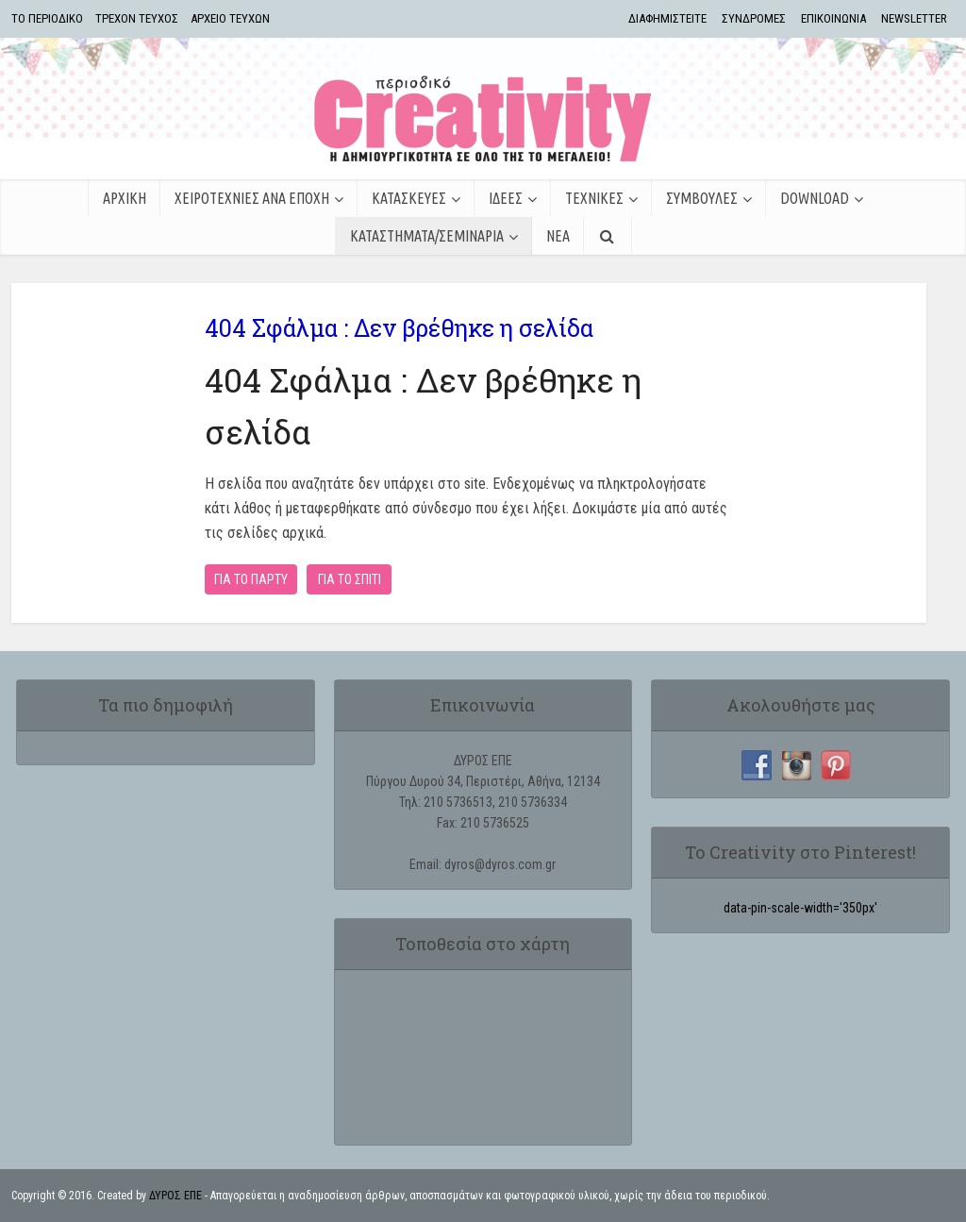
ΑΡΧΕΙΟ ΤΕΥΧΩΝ (230, 18)
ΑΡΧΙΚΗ (124, 198)
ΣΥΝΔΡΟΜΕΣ (754, 18)
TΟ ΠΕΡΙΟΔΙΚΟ (47, 18)
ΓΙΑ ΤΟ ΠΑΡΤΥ (251, 579)
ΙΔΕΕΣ (506, 198)
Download (814, 198)
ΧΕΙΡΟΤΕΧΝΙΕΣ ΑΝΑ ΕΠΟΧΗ (252, 198)
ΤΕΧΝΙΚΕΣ (594, 198)
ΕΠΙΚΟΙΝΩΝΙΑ (833, 18)
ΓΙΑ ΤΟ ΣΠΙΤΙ (349, 579)
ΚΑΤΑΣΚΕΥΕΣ (409, 198)
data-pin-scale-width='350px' (800, 907)
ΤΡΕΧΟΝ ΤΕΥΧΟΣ (136, 18)
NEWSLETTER (914, 18)
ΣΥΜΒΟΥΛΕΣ (702, 198)
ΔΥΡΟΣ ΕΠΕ (175, 1195)
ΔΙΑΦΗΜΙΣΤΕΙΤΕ (667, 18)
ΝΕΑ (558, 235)
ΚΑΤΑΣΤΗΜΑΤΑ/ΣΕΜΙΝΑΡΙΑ (427, 235)
